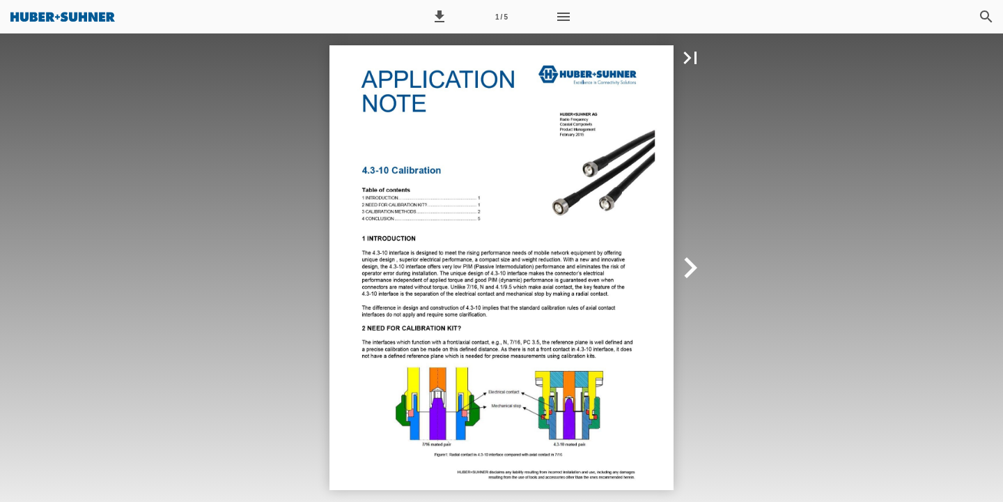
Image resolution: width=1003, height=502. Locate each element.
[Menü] (563, 16)
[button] (439, 16)
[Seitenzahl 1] (501, 16)
